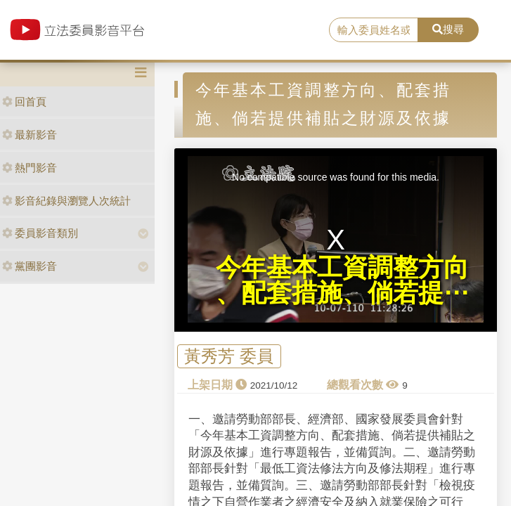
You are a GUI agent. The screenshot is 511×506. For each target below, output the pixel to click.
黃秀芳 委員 (228, 355)
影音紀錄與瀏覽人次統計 (66, 201)
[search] (373, 30)
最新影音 (29, 135)
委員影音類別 (40, 233)
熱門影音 (29, 168)
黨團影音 (29, 266)
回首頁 (24, 102)
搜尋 (448, 29)
